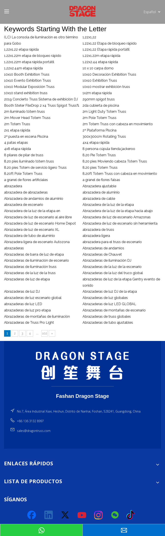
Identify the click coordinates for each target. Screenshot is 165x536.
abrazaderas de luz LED (23, 304)
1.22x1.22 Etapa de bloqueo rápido (109, 43)
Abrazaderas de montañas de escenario (114, 310)
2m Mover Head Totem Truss (27, 118)
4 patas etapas (16, 143)
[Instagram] (98, 515)
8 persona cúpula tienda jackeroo (108, 149)
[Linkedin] (49, 515)
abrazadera (13, 186)
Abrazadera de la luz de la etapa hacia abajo (117, 211)
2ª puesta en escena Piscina (26, 136)
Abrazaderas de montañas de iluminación (37, 316)
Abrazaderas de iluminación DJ (106, 260)
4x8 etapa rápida (17, 149)
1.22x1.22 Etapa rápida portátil (106, 49)
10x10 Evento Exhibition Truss (27, 80)
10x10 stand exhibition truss (25, 93)
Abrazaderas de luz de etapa (27, 279)
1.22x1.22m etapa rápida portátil (29, 62)
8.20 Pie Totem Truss (99, 155)
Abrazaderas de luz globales (105, 298)
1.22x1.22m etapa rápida (101, 56)
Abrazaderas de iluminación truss (30, 267)
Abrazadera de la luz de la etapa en (32, 211)
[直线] (82, 386)
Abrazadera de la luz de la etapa (108, 205)
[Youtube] (82, 515)
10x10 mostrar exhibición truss (106, 87)
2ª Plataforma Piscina (99, 130)
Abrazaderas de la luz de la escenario (112, 267)
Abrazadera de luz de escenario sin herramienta (119, 223)
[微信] (115, 515)
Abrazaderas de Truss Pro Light (29, 322)
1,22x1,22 (89, 37)
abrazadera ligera (96, 236)
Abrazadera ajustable (99, 186)
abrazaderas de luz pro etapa (27, 310)
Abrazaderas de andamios (103, 248)
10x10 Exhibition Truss (99, 80)
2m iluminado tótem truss (24, 111)
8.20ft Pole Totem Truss (23, 174)
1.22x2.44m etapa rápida (23, 68)
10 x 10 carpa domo (98, 68)
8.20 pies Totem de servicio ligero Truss (35, 168)
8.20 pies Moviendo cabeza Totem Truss (114, 161)
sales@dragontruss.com (33, 431)
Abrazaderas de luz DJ (22, 291)
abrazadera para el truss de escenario (112, 242)
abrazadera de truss (98, 230)
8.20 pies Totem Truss (100, 168)
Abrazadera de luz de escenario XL (31, 230)
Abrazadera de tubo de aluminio (29, 236)
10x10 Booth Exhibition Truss (26, 74)
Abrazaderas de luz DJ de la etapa (109, 291)
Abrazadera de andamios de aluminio (33, 199)
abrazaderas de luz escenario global (32, 298)
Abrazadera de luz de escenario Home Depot (40, 223)
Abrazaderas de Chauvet (102, 254)
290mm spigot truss (98, 99)
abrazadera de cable (98, 199)
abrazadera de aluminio (101, 192)
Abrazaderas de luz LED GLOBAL (109, 304)
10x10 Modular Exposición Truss (29, 87)
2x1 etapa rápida (17, 130)
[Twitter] (65, 515)
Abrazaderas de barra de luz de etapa (34, 254)
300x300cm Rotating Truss (104, 136)
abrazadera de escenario (23, 205)
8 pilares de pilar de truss (23, 155)
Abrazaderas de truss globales (106, 316)
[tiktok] (132, 515)
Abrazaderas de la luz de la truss (30, 273)
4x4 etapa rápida (95, 143)
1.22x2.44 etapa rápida (100, 62)
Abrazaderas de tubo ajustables (107, 322)
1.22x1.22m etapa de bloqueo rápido (32, 56)
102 (44, 333)
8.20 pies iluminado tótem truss (29, 161)
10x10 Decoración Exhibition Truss (109, 74)
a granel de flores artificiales (26, 180)
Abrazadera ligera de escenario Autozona (37, 242)
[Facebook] (32, 515)
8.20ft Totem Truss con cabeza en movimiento (119, 174)
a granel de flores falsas (101, 180)
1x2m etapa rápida (97, 93)
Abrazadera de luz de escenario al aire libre (38, 217)
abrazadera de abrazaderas (26, 192)
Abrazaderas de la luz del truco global (112, 273)
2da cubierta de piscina (100, 105)
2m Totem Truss (17, 124)
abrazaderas (14, 248)
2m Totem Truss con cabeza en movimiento (117, 124)
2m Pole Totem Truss (99, 118)
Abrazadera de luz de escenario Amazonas (116, 217)
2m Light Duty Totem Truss (104, 111)
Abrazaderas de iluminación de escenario (36, 260)
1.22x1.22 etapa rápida (21, 49)
